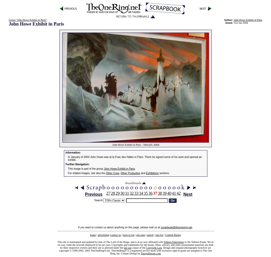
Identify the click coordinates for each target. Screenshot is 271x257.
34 (141, 193)
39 (164, 193)
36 (150, 193)
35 (146, 193)
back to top (128, 235)
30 (122, 193)
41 (174, 193)
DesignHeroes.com (151, 253)
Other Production (130, 173)
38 (160, 193)
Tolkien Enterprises (174, 242)
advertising (103, 235)
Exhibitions (152, 173)
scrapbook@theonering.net (176, 227)
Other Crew (112, 173)
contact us (116, 235)
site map (140, 235)
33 (136, 193)
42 (179, 193)
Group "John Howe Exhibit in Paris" (28, 20)
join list (159, 235)
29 (118, 193)
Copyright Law (154, 247)
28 (113, 193)
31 (127, 193)
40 (169, 193)
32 (132, 193)
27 (108, 193)
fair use (128, 247)
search (150, 235)
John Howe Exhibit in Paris (247, 20)
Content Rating (173, 235)
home (93, 235)
